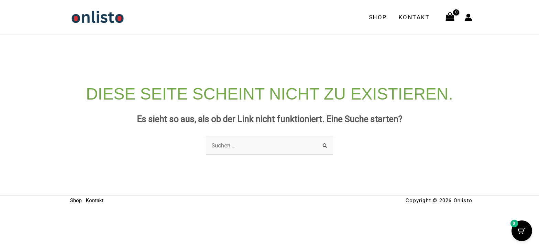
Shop (378, 17)
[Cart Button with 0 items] (522, 230)
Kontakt (414, 17)
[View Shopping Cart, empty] (450, 17)
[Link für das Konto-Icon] (468, 17)
